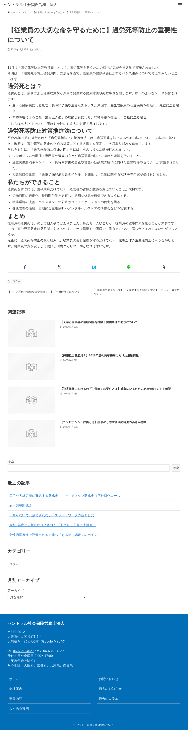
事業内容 (15, 698)
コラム (37, 49)
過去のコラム (108, 698)
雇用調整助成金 (20, 508)
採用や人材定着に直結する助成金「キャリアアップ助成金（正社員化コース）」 (68, 498)
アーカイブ (16, 593)
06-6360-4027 (23, 651)
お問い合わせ (108, 679)
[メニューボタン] (180, 5)
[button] (25, 267)
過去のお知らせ (110, 688)
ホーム (14, 679)
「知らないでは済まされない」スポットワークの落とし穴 (51, 518)
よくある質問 (19, 708)
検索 (11, 465)
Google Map (51, 641)
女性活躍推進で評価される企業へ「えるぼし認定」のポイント (55, 538)
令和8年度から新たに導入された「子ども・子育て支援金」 (52, 528)
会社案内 (15, 688)
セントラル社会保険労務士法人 (30, 4)
